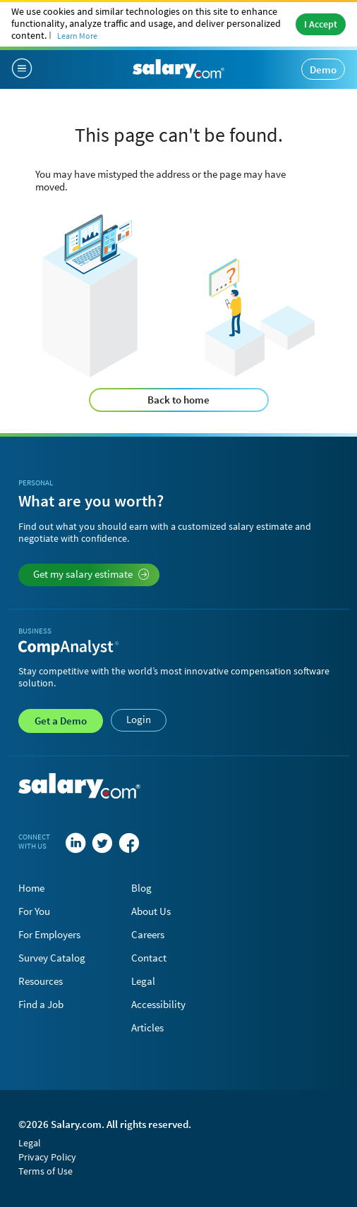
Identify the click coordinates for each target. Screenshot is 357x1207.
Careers (147, 934)
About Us (151, 911)
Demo (323, 69)
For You (34, 911)
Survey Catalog (51, 957)
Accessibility (158, 1004)
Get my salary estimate (91, 574)
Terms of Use (45, 1171)
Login (138, 719)
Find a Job (40, 1004)
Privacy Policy (47, 1157)
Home (31, 887)
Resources (40, 981)
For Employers (49, 934)
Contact (149, 957)
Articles (147, 1027)
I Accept (320, 24)
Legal (143, 981)
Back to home (178, 399)
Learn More (77, 35)
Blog (141, 887)
